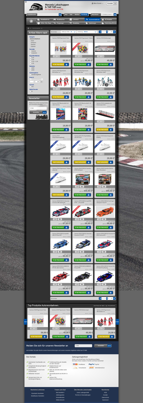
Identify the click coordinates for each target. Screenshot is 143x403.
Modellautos (59, 19)
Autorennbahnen (93, 19)
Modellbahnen (43, 19)
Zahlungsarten (60, 395)
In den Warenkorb (58, 64)
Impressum (105, 400)
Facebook (84, 14)
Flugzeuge (59, 23)
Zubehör (33, 46)
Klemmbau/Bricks (109, 23)
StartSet (33, 44)
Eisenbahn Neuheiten (38, 393)
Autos (32, 40)
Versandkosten (60, 397)
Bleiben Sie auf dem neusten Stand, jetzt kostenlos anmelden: (38, 103)
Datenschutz (105, 397)
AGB (105, 392)
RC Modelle (107, 19)
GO (42, 81)
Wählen (86, 31)
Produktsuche (31, 14)
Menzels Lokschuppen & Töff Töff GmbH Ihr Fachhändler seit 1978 (49, 7)
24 (71, 31)
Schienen (33, 42)
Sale (71, 14)
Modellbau (74, 23)
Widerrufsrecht (60, 400)
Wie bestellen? (60, 392)
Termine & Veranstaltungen (82, 395)
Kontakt (105, 395)
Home (31, 21)
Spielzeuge (91, 23)
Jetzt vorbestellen (58, 162)
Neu (66, 14)
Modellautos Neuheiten (37, 396)
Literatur (74, 19)
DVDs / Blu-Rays (44, 23)
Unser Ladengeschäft (83, 392)
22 (111, 31)
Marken (77, 14)
